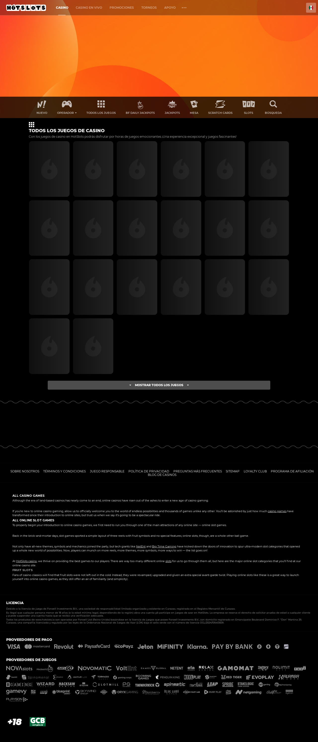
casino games (277, 511)
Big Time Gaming (164, 546)
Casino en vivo (89, 7)
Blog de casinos (162, 475)
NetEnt (141, 546)
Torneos (149, 7)
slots (168, 561)
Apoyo (170, 7)
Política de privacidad (148, 471)
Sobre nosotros (24, 471)
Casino (62, 7)
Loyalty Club (255, 471)
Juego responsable (107, 471)
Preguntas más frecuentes (197, 471)
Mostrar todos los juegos (159, 385)
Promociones (122, 7)
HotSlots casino (26, 561)
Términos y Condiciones (64, 471)
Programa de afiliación (292, 471)
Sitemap (232, 471)
